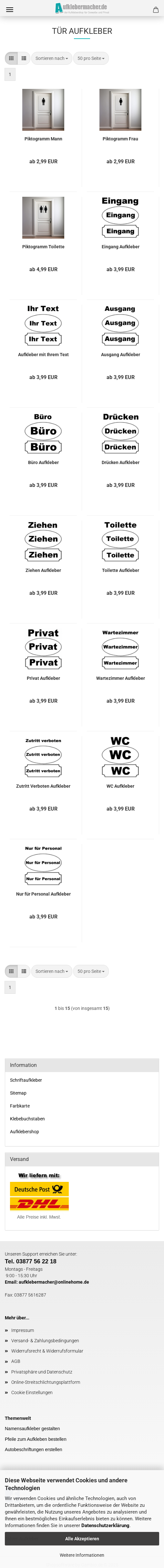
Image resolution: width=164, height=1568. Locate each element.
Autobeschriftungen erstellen (33, 1449)
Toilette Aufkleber (120, 570)
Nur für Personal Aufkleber (43, 894)
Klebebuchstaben (27, 1118)
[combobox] (51, 58)
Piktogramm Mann (43, 138)
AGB (15, 1361)
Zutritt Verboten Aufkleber (43, 786)
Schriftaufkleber (26, 1080)
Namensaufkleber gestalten (32, 1428)
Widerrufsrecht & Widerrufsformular (47, 1351)
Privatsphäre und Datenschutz (41, 1371)
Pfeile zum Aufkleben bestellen (36, 1439)
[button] (11, 58)
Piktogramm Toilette (43, 246)
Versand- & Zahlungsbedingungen (45, 1340)
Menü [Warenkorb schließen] (9, 9)
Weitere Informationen (82, 1555)
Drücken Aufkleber (120, 462)
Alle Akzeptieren (82, 1538)
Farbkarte (20, 1105)
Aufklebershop (24, 1131)
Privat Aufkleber (43, 678)
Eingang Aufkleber (120, 246)
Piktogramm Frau (120, 138)
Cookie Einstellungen (32, 1392)
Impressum (22, 1330)
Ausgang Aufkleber (120, 354)
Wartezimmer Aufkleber (120, 678)
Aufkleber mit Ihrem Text (43, 354)
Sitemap (18, 1093)
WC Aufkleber (120, 786)
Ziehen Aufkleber (43, 570)
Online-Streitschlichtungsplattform (45, 1382)
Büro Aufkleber (43, 462)
